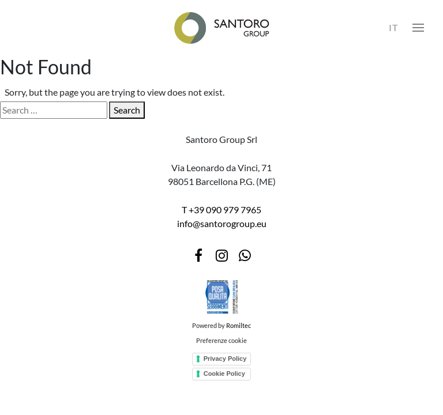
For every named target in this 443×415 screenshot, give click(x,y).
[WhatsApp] (244, 255)
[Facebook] (198, 255)
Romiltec (238, 325)
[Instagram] (221, 255)
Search (127, 109)
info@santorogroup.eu (221, 223)
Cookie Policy (224, 373)
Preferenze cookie (221, 340)
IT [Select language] (393, 27)
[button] (418, 27)
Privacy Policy (225, 358)
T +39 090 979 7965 (221, 209)
